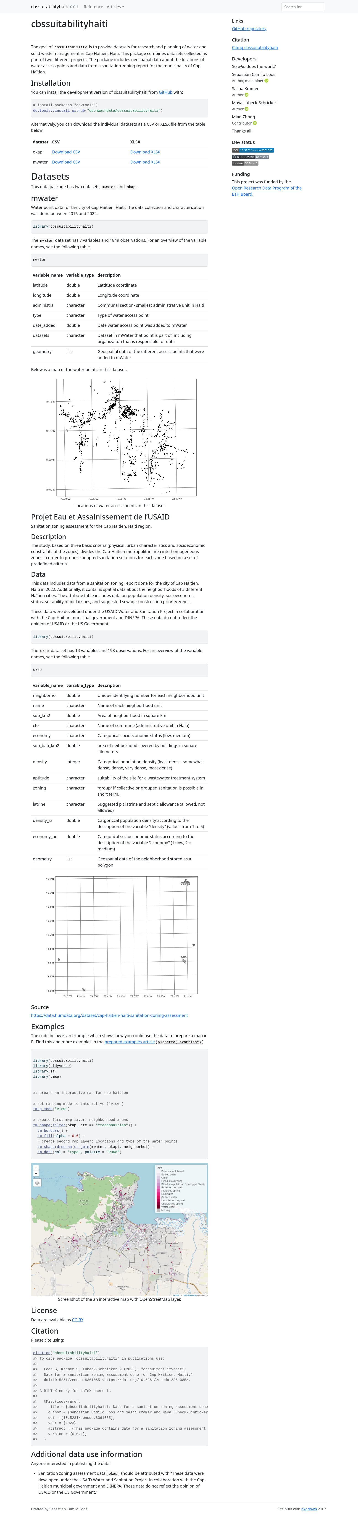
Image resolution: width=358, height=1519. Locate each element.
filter (59, 1125)
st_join (81, 1147)
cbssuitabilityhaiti (49, 6)
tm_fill (45, 1136)
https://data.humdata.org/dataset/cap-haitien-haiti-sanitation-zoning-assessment (109, 1015)
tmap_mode (43, 1109)
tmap (54, 1077)
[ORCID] (266, 80)
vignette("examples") (179, 1042)
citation (41, 1353)
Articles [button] (114, 6)
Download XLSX (145, 152)
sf (52, 1072)
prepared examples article (130, 1041)
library (40, 227)
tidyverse (60, 1066)
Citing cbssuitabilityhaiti (255, 47)
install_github (70, 111)
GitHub (166, 92)
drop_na (64, 1147)
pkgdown (309, 1508)
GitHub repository (249, 28)
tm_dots (45, 1152)
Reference (93, 6)
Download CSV (66, 152)
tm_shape (41, 1125)
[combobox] (303, 7)
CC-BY (77, 1319)
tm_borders (48, 1131)
